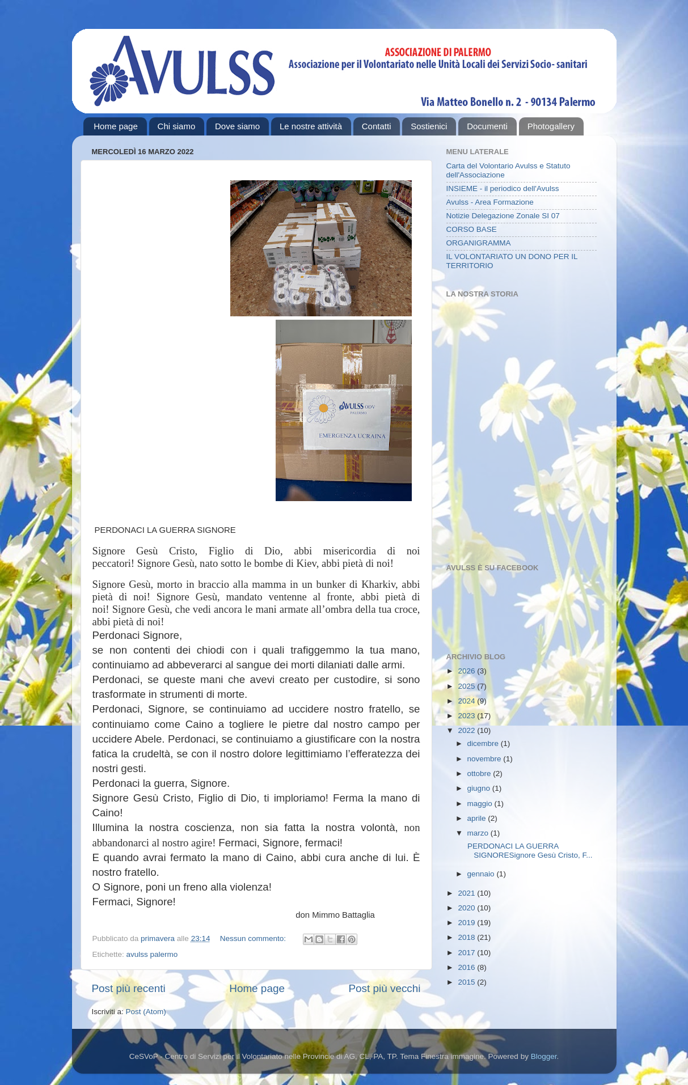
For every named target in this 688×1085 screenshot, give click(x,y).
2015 (467, 982)
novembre (485, 759)
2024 (467, 701)
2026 (467, 671)
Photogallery (551, 126)
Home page (116, 126)
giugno (479, 788)
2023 (467, 715)
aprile (477, 818)
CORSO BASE (471, 229)
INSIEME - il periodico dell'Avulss (502, 188)
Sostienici (429, 126)
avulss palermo (152, 954)
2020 (467, 908)
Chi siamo (177, 126)
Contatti (376, 126)
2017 (467, 952)
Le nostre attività (311, 126)
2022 (467, 730)
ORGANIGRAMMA (478, 243)
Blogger (544, 1056)
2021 (467, 893)
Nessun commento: (254, 938)
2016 (467, 967)
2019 (467, 922)
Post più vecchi (384, 988)
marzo (479, 833)
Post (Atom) (146, 1011)
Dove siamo (237, 126)
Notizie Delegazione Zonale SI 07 (503, 215)
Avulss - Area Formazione (490, 202)
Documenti (487, 126)
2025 (467, 686)
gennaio (482, 874)
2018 (467, 937)
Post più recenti (129, 988)
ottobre (480, 773)
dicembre (484, 743)
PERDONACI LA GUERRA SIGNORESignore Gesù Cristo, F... (528, 850)
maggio (481, 803)
